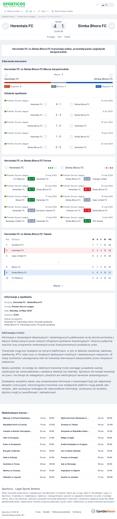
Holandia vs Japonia (12, 477)
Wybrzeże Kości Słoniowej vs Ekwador (76, 418)
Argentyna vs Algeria (70, 470)
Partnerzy (77, 512)
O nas (38, 512)
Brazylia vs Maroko (11, 451)
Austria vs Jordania (69, 477)
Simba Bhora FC (103, 78)
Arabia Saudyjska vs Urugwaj (74, 444)
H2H (59, 37)
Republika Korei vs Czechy (15, 424)
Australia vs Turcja (11, 464)
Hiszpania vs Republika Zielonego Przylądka (76, 431)
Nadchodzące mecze (15, 412)
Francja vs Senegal (69, 457)
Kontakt (46, 512)
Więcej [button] (58, 285)
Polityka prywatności (61, 512)
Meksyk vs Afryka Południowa (16, 418)
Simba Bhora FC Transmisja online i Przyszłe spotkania (29, 325)
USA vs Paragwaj (10, 438)
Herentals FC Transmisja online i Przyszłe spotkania (28, 322)
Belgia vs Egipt (67, 438)
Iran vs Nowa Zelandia (70, 451)
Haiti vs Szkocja (10, 457)
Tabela (67, 37)
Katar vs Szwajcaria (12, 444)
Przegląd (51, 37)
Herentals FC (11, 78)
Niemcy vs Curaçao (11, 470)
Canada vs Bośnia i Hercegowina (17, 431)
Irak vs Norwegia (68, 464)
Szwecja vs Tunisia (69, 424)
